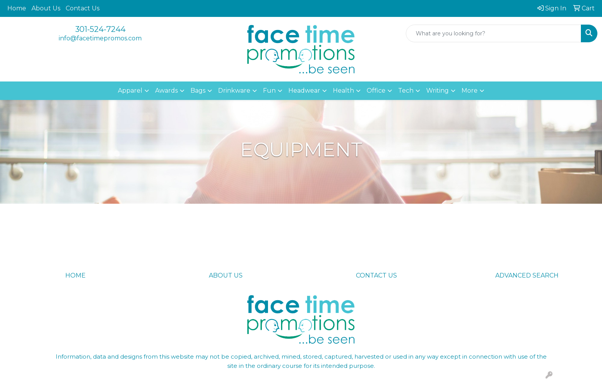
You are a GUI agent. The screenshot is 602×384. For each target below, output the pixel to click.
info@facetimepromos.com (100, 38)
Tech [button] (405, 90)
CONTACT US (376, 275)
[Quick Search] (493, 33)
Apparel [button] (130, 90)
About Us (45, 8)
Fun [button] (269, 90)
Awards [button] (166, 90)
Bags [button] (197, 90)
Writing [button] (437, 90)
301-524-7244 (100, 29)
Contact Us (82, 8)
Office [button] (376, 90)
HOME (75, 275)
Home (16, 8)
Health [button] (343, 90)
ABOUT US (226, 275)
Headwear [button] (304, 90)
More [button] (469, 90)
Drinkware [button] (234, 90)
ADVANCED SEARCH (527, 275)
